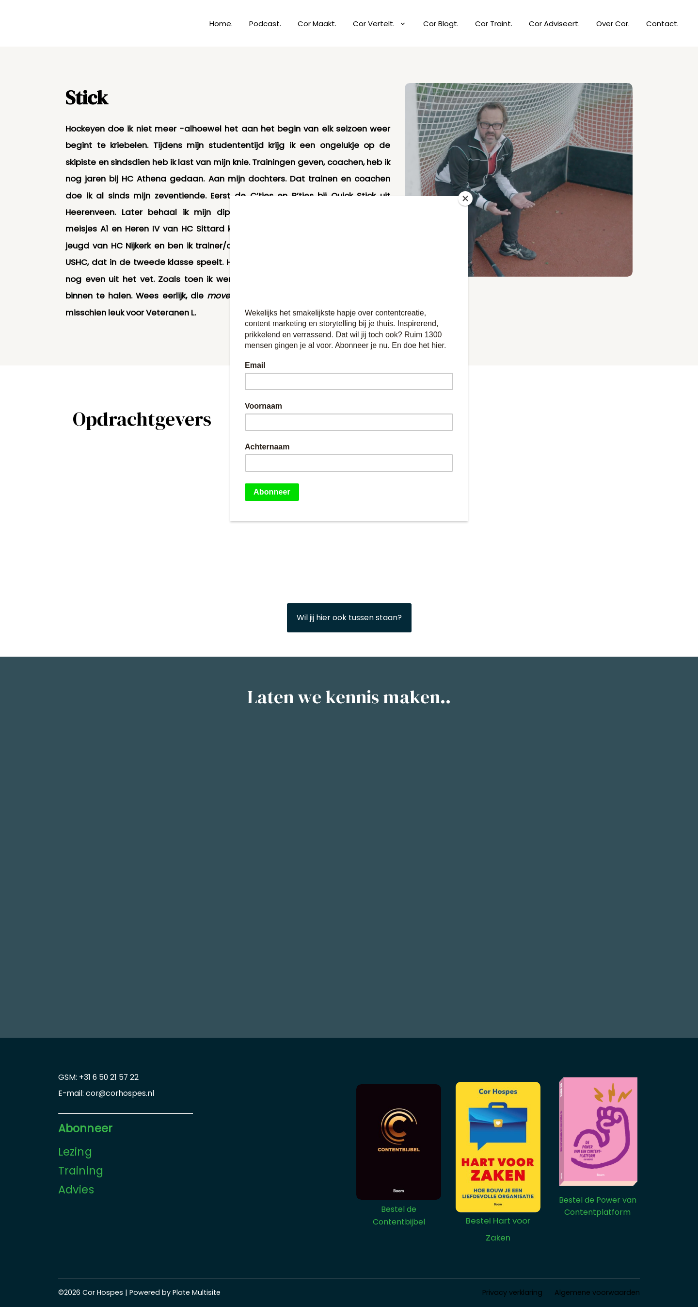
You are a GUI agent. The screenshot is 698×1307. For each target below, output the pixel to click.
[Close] (465, 198)
